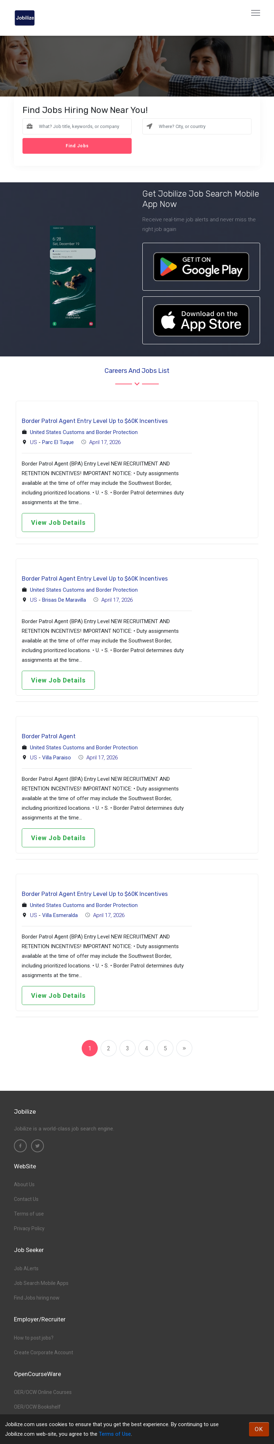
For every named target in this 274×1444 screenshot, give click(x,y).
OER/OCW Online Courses (43, 1392)
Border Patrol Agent (49, 736)
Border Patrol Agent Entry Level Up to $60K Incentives (95, 421)
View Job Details (58, 522)
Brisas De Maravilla (64, 600)
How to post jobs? (34, 1338)
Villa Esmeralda (60, 915)
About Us (24, 1184)
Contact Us (26, 1199)
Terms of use (29, 1214)
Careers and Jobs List (137, 371)
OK (259, 1429)
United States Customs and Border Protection (84, 432)
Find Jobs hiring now (37, 1298)
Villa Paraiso (56, 757)
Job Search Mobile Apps (41, 1283)
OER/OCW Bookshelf (37, 1407)
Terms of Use (115, 1434)
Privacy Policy (29, 1228)
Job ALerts (26, 1268)
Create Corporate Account (43, 1352)
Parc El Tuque (58, 442)
